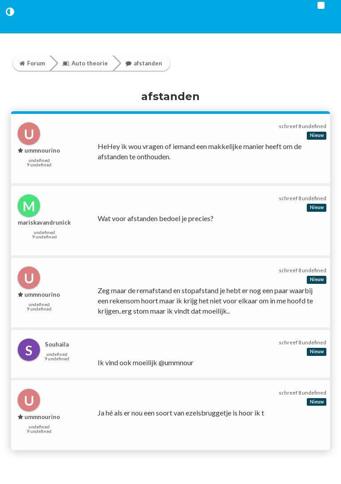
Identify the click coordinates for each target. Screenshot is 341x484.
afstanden (144, 63)
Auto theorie (85, 63)
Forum (32, 63)
